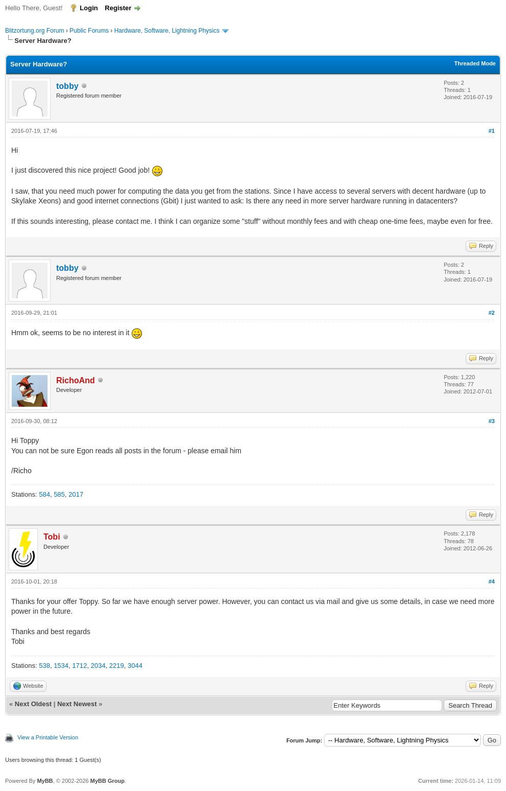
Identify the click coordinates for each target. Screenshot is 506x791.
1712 (79, 665)
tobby (67, 86)
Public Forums (89, 30)
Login (89, 8)
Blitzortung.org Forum (34, 30)
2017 (75, 494)
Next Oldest (33, 704)
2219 (116, 665)
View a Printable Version (47, 737)
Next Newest (77, 704)
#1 (492, 131)
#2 (492, 313)
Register (118, 8)
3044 (135, 665)
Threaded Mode (475, 63)
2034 (97, 665)
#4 (492, 581)
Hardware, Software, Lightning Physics (166, 30)
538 (44, 665)
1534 (61, 665)
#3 (492, 421)
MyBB (45, 781)
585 (59, 494)
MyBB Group (107, 781)
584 (44, 494)
